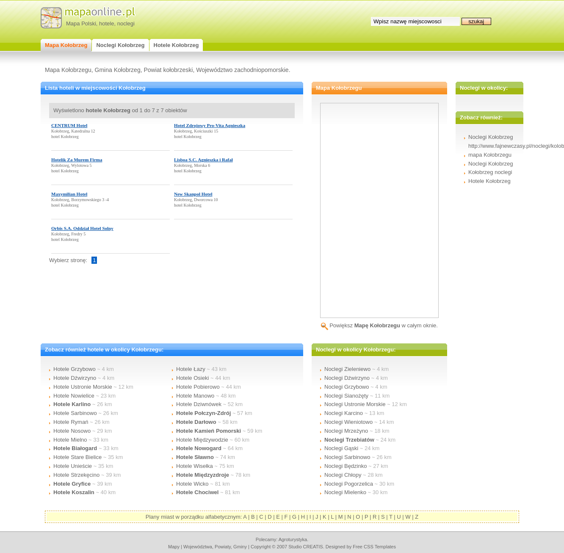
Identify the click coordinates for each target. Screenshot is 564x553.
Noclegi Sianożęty (346, 396)
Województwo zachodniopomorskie (242, 69)
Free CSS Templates (374, 546)
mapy (174, 546)
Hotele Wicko (192, 484)
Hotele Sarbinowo (75, 413)
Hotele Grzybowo (74, 369)
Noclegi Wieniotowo (348, 422)
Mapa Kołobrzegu (68, 69)
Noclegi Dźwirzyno (347, 378)
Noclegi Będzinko (345, 466)
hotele (106, 23)
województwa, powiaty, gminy (215, 546)
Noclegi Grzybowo (346, 387)
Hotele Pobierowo (198, 387)
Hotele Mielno (70, 440)
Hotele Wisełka (194, 466)
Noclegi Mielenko (345, 492)
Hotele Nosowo (72, 431)
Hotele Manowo (195, 396)
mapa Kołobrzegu (489, 155)
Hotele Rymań (70, 422)
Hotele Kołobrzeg (489, 181)
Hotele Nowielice (73, 396)
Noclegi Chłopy (342, 475)
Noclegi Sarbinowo (347, 457)
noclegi (126, 23)
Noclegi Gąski (341, 448)
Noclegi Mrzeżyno (346, 431)
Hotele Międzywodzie (202, 440)
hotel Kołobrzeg (65, 136)
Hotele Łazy (190, 369)
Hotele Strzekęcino (76, 475)
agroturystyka (293, 539)
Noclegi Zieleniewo (347, 369)
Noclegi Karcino (343, 413)
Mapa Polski (81, 23)
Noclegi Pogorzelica (348, 484)
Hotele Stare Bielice (77, 457)
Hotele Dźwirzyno (74, 378)
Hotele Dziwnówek (198, 404)
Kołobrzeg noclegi (490, 172)
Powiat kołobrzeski (168, 69)
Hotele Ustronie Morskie (82, 387)
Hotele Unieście (72, 466)
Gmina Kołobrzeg (118, 69)
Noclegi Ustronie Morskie (355, 404)
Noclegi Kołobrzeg (490, 163)
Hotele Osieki (192, 378)
